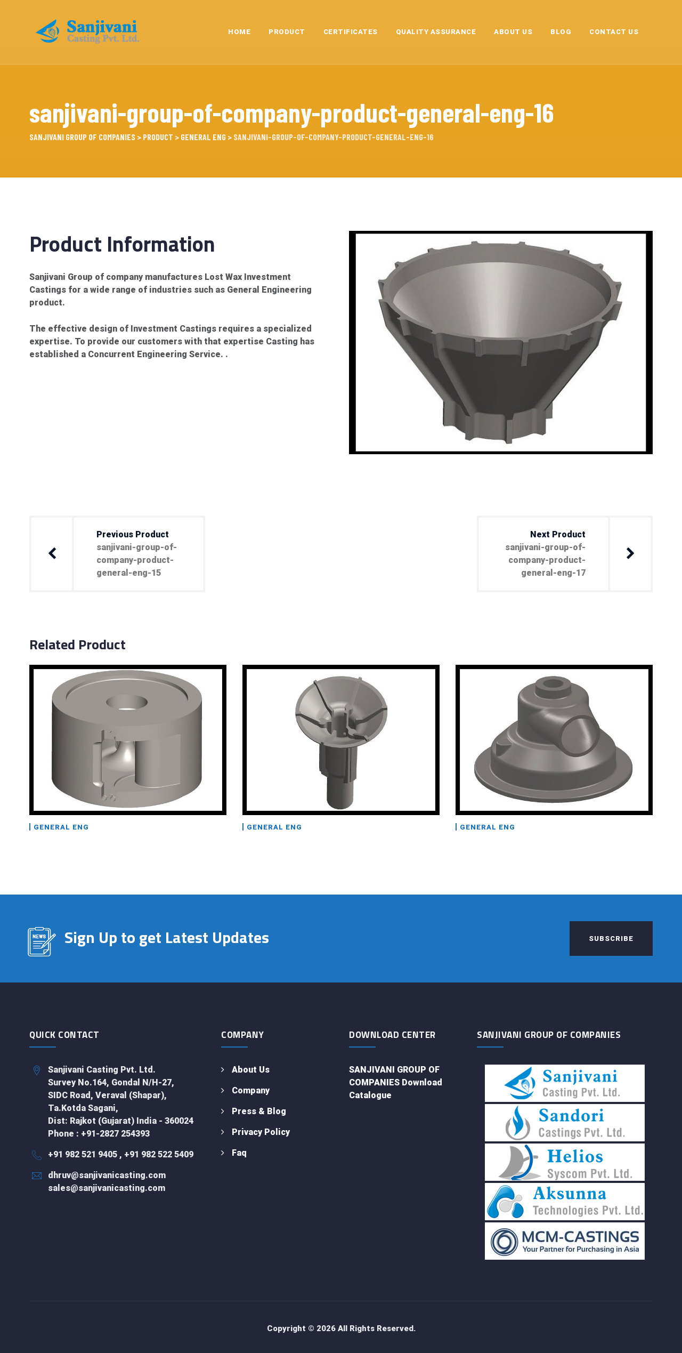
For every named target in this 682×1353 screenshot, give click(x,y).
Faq (239, 1153)
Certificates (350, 32)
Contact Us (613, 32)
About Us (513, 32)
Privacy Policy (261, 1132)
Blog (560, 32)
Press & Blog (259, 1111)
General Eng (61, 827)
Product (287, 32)
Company (251, 1090)
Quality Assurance (436, 32)
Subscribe (611, 939)
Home (239, 32)
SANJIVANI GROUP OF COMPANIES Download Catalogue (395, 1082)
